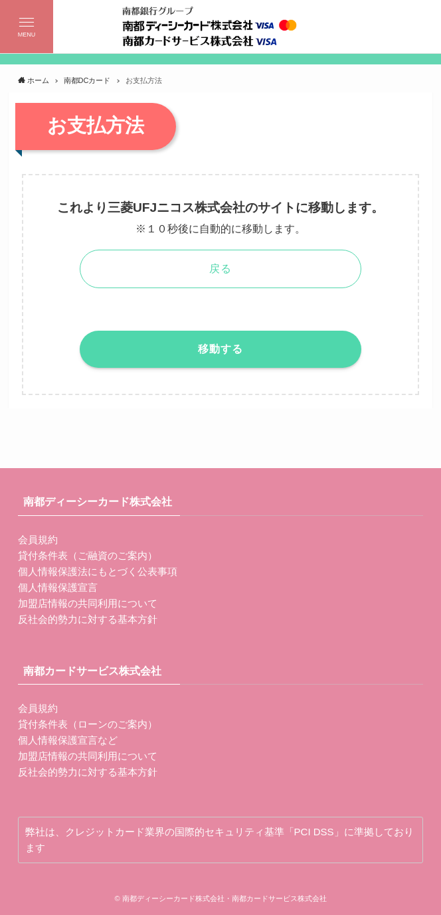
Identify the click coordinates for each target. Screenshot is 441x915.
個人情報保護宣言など (68, 740)
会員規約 (38, 539)
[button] (26, 26)
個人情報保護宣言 (58, 587)
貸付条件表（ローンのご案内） (87, 724)
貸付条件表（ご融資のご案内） (87, 555)
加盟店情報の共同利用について (87, 603)
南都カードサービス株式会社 (92, 671)
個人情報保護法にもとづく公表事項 (97, 571)
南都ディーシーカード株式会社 (97, 501)
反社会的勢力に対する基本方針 (87, 619)
